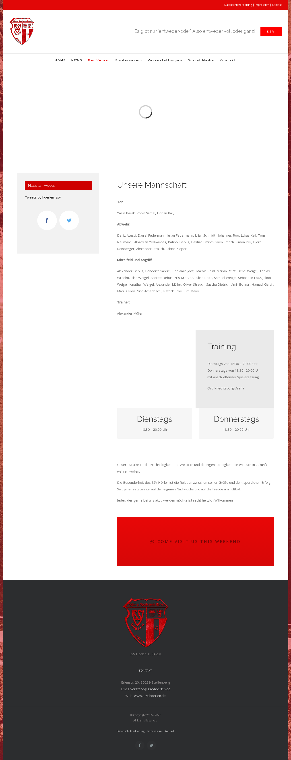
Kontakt (277, 5)
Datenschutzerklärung (238, 5)
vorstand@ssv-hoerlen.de (150, 689)
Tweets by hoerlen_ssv (43, 197)
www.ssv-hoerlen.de (150, 695)
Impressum (262, 5)
